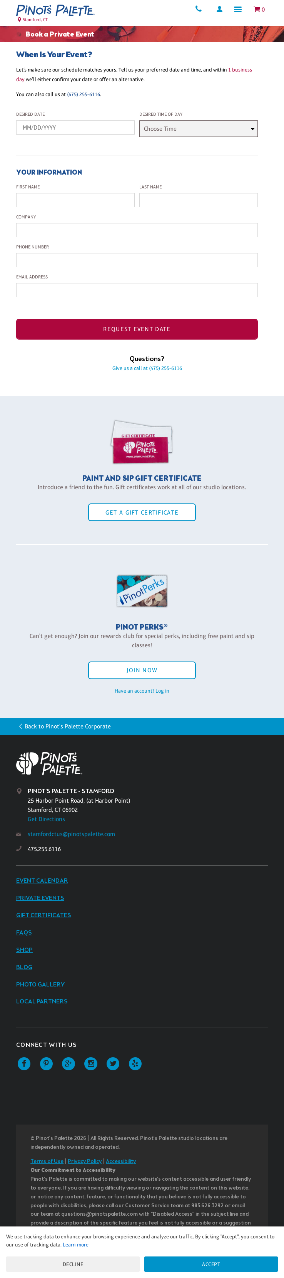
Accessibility (121, 1161)
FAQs (24, 933)
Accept (211, 1264)
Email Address (32, 277)
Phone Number (32, 247)
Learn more (76, 1244)
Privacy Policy (85, 1161)
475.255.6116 (44, 849)
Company (26, 217)
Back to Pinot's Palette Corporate (68, 726)
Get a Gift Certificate (142, 512)
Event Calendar (42, 881)
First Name (28, 187)
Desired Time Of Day (160, 114)
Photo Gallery (40, 985)
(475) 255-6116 (83, 94)
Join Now (142, 670)
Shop (24, 950)
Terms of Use (46, 1161)
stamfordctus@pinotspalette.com (71, 834)
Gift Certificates (43, 915)
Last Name (150, 187)
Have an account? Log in (142, 691)
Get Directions (46, 819)
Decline (73, 1264)
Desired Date (30, 114)
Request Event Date (136, 329)
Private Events (40, 898)
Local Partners (42, 1002)
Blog (24, 967)
